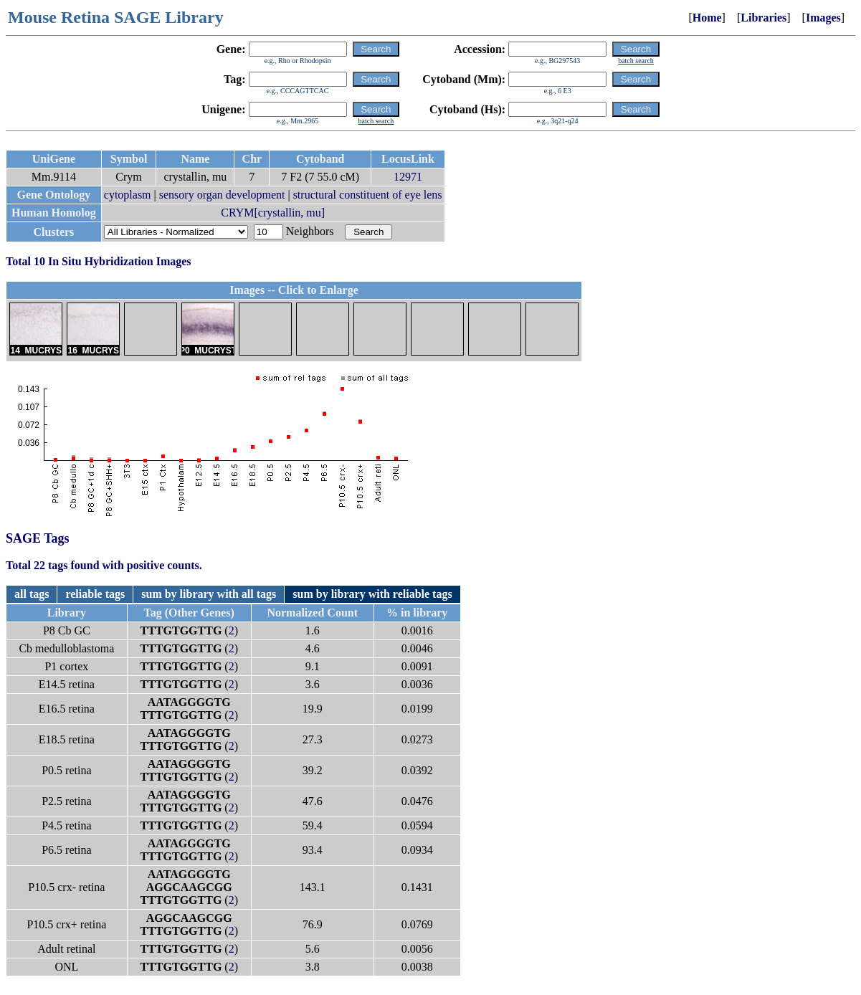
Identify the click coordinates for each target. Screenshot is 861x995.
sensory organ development (222, 195)
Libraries (763, 17)
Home (707, 17)
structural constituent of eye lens (367, 195)
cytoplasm (127, 195)
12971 (408, 177)
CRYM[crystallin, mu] (273, 212)
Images (823, 17)
